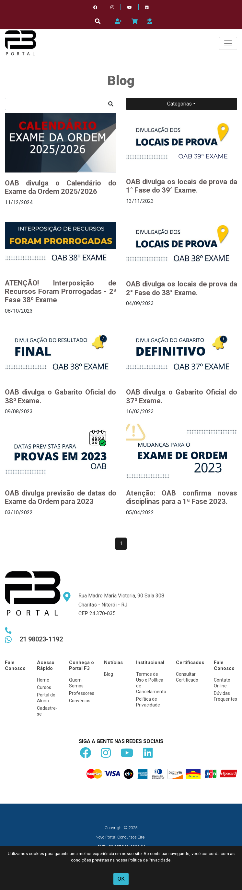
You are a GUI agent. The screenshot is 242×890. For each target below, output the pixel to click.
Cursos (44, 687)
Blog (108, 674)
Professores (81, 693)
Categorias (179, 104)
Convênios (79, 700)
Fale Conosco (15, 665)
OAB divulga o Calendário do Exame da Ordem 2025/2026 (60, 187)
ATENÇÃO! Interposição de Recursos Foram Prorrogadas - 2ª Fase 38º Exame (60, 291)
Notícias (113, 662)
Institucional (150, 662)
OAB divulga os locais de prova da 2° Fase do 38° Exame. (181, 288)
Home (43, 680)
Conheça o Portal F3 (81, 665)
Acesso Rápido (45, 665)
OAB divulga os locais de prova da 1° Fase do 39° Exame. (181, 186)
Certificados (190, 662)
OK (121, 879)
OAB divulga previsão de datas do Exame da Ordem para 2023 (60, 497)
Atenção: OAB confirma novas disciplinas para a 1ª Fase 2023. (181, 497)
